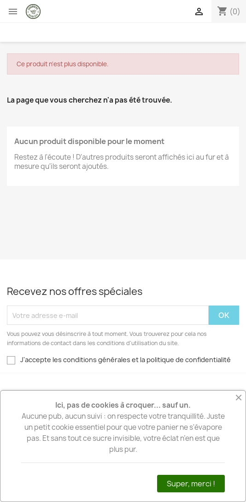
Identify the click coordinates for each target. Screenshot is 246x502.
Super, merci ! (191, 484)
